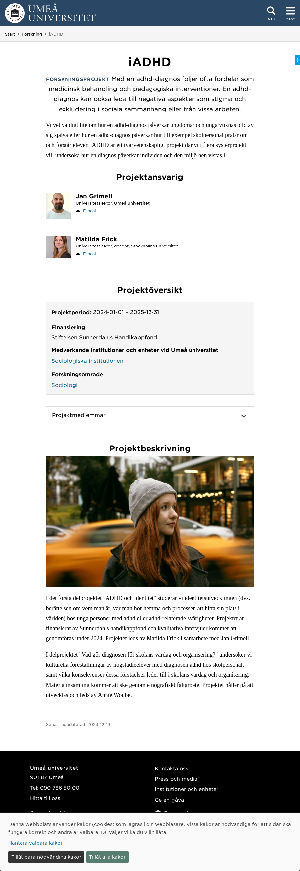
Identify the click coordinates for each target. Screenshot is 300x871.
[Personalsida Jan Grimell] (94, 196)
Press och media (176, 779)
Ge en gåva (169, 799)
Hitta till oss (45, 798)
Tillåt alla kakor (107, 857)
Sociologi (64, 384)
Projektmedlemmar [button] (79, 414)
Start (10, 34)
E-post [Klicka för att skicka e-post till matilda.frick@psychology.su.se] (89, 253)
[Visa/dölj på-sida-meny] (297, 60)
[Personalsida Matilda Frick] (96, 239)
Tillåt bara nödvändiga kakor (46, 857)
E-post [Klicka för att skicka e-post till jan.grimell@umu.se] (89, 210)
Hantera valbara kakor (35, 843)
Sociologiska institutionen (87, 360)
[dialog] (150, 841)
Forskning (32, 34)
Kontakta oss (171, 768)
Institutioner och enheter (186, 789)
